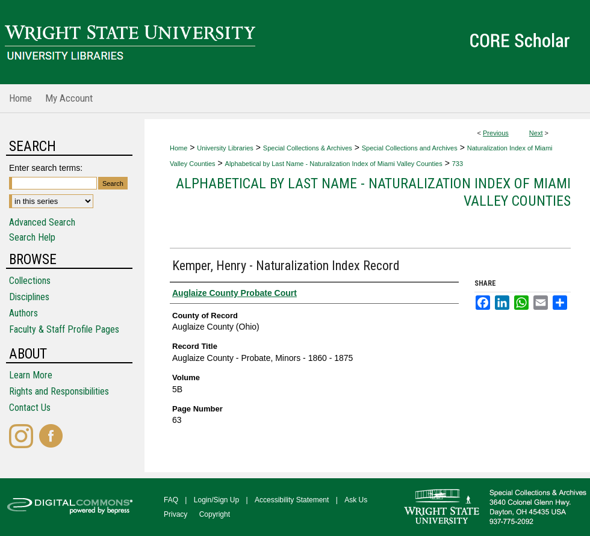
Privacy (175, 514)
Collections (30, 280)
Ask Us (355, 500)
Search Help (32, 237)
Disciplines (29, 297)
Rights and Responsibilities (59, 391)
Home (178, 148)
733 (457, 163)
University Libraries (225, 148)
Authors (23, 313)
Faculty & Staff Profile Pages (64, 329)
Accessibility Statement (292, 500)
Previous (496, 133)
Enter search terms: (45, 168)
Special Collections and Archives (410, 148)
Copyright (214, 514)
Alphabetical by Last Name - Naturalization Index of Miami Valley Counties (333, 163)
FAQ (171, 500)
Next (536, 133)
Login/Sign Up (216, 500)
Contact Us (30, 407)
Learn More (30, 375)
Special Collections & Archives (307, 148)
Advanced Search (42, 222)
